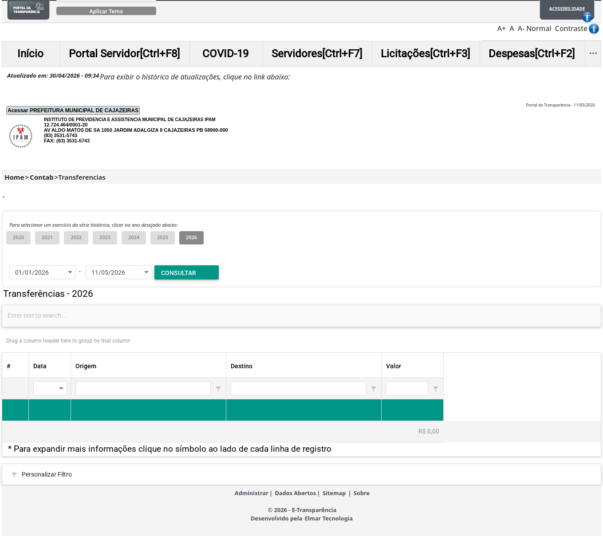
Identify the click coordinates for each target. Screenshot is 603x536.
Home (14, 177)
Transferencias (82, 177)
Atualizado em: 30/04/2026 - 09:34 (53, 75)
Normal (539, 28)
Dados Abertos (295, 493)
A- (521, 28)
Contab (42, 177)
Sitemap (334, 493)
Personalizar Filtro (47, 474)
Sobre (362, 493)
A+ (501, 28)
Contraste (571, 28)
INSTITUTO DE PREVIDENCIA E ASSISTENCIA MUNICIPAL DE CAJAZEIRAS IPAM (130, 119)
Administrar (251, 493)
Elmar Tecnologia (328, 518)
